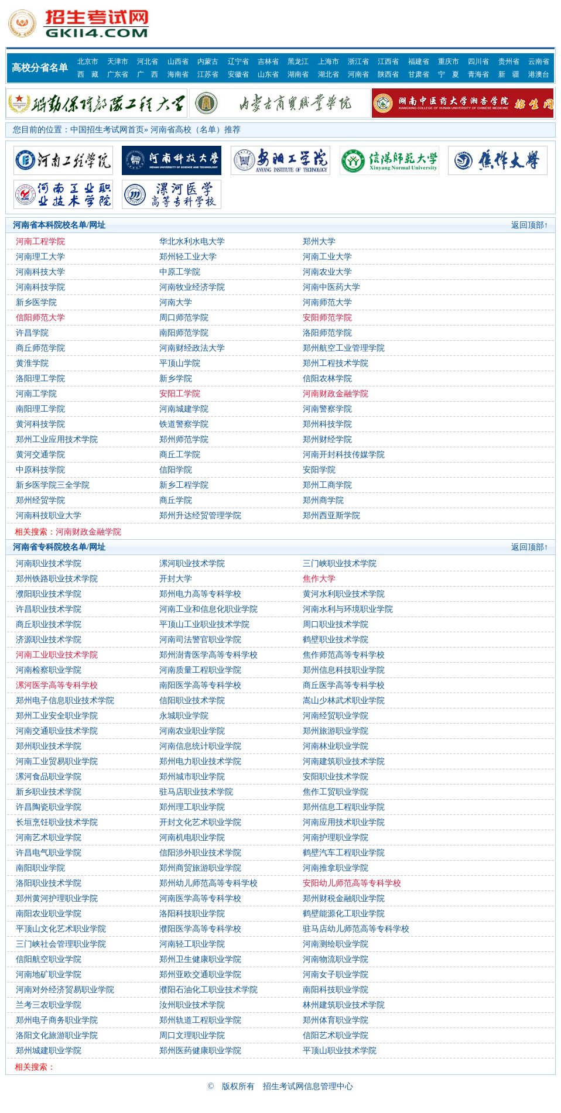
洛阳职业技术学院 (48, 883)
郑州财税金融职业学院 (344, 898)
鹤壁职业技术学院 (335, 639)
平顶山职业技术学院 (340, 1050)
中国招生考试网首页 (107, 129)
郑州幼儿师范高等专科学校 (208, 883)
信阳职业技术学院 (192, 700)
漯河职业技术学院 (192, 563)
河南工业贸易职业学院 (57, 761)
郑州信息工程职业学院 (344, 807)
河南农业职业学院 (192, 731)
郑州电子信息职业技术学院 (65, 700)
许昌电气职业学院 (48, 852)
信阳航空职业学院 (48, 959)
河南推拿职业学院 (335, 868)
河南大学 (175, 302)
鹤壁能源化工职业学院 (344, 913)
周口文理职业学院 (192, 1035)
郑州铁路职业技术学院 (57, 578)
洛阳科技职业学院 (192, 913)
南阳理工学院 (40, 409)
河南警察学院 (327, 409)
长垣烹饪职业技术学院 (57, 822)
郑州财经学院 (327, 439)
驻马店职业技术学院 (196, 791)
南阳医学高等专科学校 (200, 685)
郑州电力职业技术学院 (200, 761)
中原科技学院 (40, 469)
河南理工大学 (40, 256)
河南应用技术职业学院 (344, 822)
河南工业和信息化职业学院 (208, 609)
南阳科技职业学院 (335, 989)
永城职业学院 (183, 715)
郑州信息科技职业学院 (344, 670)
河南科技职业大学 (48, 515)
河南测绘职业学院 (335, 944)
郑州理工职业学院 (192, 807)
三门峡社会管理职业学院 (61, 944)
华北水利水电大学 (192, 241)
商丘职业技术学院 (48, 624)
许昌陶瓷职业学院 (48, 807)
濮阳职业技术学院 (48, 594)
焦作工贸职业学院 (335, 791)
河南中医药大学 (331, 287)
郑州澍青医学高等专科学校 (208, 654)
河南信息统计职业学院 (200, 746)
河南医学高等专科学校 (200, 898)
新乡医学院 (36, 302)
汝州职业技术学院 (192, 1005)
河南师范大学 (327, 302)
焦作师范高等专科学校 (344, 654)
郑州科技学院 (327, 424)
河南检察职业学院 (48, 670)
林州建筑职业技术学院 (344, 1005)
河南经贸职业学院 (335, 715)
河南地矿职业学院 (48, 974)
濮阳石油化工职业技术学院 (208, 989)
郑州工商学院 (327, 485)
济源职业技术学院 (48, 639)
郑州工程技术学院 (335, 363)
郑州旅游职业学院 (335, 731)
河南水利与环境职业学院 (348, 609)
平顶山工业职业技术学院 (204, 624)
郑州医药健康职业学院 (200, 1050)
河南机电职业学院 (192, 837)
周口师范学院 (183, 317)
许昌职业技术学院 (48, 609)
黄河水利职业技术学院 (344, 594)
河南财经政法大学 (192, 348)
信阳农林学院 (327, 378)
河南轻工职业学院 (192, 944)
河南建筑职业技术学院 (344, 761)
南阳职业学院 (40, 868)
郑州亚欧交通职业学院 (200, 974)
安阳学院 (319, 469)
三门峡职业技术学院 (340, 563)
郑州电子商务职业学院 (57, 1020)
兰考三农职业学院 (48, 1005)
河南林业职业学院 (335, 746)
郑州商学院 (323, 500)
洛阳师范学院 (327, 332)
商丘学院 (175, 500)
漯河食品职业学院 (48, 776)
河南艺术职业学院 (48, 837)
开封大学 (175, 578)
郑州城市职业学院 (192, 776)
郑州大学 (319, 241)
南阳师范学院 (183, 332)
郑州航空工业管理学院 (344, 348)
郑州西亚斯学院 (331, 515)
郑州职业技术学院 (48, 746)
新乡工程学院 (183, 485)
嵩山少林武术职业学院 (344, 700)
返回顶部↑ (529, 225)
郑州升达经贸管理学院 (200, 515)
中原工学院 (179, 272)
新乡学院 (175, 378)
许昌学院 (32, 332)
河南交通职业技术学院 (57, 731)
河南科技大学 (40, 272)
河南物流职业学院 (335, 959)
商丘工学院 (179, 454)
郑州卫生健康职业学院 (200, 959)
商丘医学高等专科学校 (344, 685)
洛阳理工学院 (40, 378)
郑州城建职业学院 (48, 1050)
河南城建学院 (183, 409)
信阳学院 (175, 469)
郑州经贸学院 (40, 500)
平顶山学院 (179, 363)
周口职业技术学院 (335, 624)
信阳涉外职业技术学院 (200, 852)
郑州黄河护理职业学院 (57, 898)
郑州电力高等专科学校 (200, 594)
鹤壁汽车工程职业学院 (344, 852)
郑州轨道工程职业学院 (200, 1020)
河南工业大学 (327, 256)
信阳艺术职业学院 (335, 1035)
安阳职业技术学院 (335, 776)
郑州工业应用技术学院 (57, 439)
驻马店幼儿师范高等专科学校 (356, 928)
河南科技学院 (40, 287)
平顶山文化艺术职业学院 (61, 928)
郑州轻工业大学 (188, 256)
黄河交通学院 (40, 454)
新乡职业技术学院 (48, 791)
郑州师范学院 (183, 439)
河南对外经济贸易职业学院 (65, 989)
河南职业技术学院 (48, 563)
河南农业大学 (327, 272)
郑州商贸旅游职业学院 (200, 868)
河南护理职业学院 (335, 837)
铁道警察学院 (183, 424)
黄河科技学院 (40, 424)
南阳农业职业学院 (48, 913)
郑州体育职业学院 (335, 1020)
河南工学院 (36, 393)
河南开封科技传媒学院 (344, 454)
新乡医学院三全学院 (53, 485)
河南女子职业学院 (335, 974)
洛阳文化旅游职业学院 (57, 1035)
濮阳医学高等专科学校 (200, 928)
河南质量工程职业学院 (200, 670)
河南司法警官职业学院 (200, 639)
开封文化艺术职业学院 (200, 822)
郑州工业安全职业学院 (57, 715)
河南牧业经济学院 (192, 287)
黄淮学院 (32, 363)
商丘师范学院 (40, 348)
